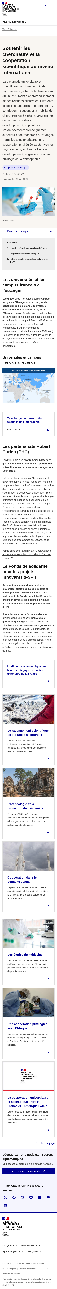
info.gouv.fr (8, 1245)
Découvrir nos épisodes (28, 1171)
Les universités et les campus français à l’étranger (30, 248)
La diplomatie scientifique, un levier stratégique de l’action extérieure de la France (26, 670)
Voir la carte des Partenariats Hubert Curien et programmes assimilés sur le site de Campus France (27, 554)
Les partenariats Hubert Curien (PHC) (25, 254)
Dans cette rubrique (18, 231)
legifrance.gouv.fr (11, 1251)
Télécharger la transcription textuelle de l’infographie (25, 420)
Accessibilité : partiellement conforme (30, 1263)
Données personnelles (28, 1269)
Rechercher (44, 4)
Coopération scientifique (15, 167)
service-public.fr (29, 1245)
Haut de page (47, 1143)
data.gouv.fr (33, 1251)
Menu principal (53, 4)
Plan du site (7, 1263)
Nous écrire (44, 1269)
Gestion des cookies (11, 1273)
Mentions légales (9, 1269)
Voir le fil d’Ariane (9, 29)
